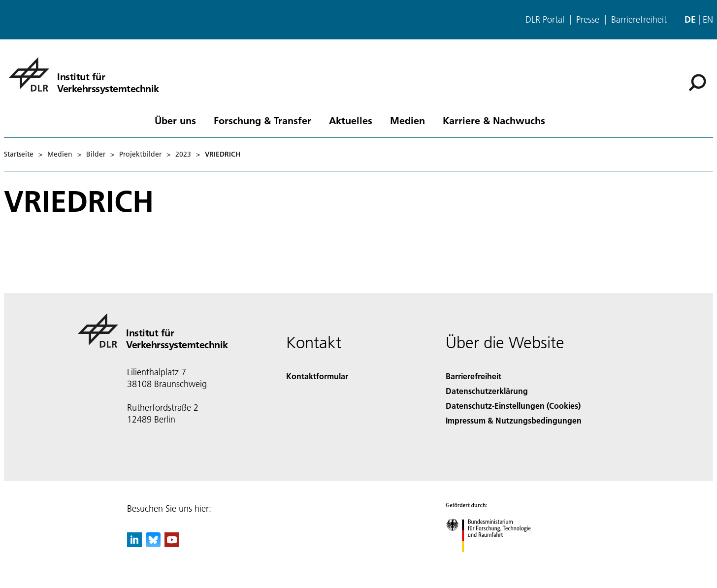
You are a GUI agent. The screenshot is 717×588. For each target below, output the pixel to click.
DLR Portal (544, 19)
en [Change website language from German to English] (708, 19)
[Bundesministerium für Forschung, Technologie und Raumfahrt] (493, 560)
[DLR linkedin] (134, 544)
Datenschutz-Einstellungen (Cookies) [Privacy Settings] (513, 405)
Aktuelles (350, 120)
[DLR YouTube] (171, 544)
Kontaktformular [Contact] (317, 376)
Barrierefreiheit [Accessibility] (473, 376)
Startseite (18, 154)
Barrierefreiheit (639, 19)
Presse (587, 19)
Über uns (175, 120)
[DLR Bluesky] (153, 544)
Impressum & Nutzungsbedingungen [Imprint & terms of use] (514, 420)
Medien (407, 120)
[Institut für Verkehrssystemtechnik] (84, 74)
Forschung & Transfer (262, 120)
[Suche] (697, 83)
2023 (183, 154)
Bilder (95, 154)
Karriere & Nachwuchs (494, 120)
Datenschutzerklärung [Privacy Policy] (487, 391)
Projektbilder (140, 154)
